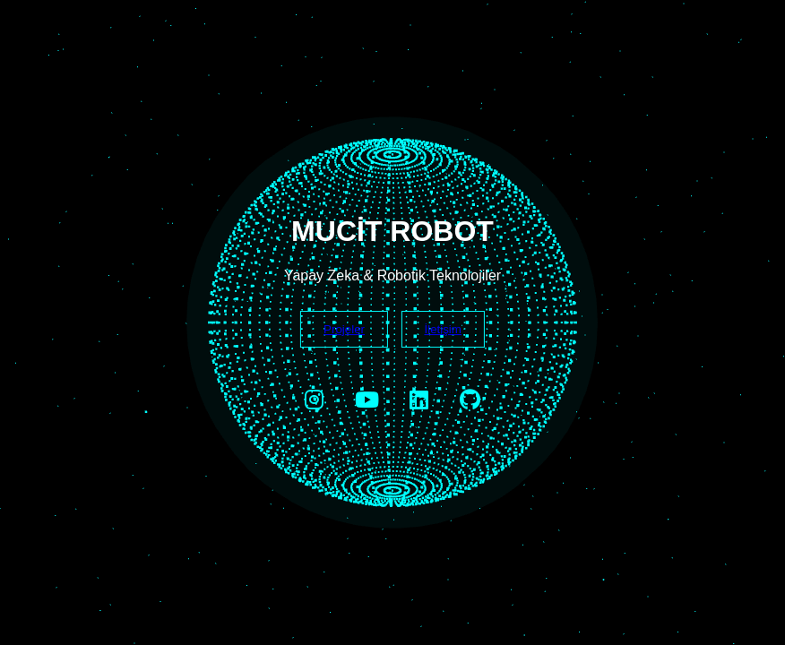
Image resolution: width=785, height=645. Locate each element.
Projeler (344, 329)
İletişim (442, 329)
